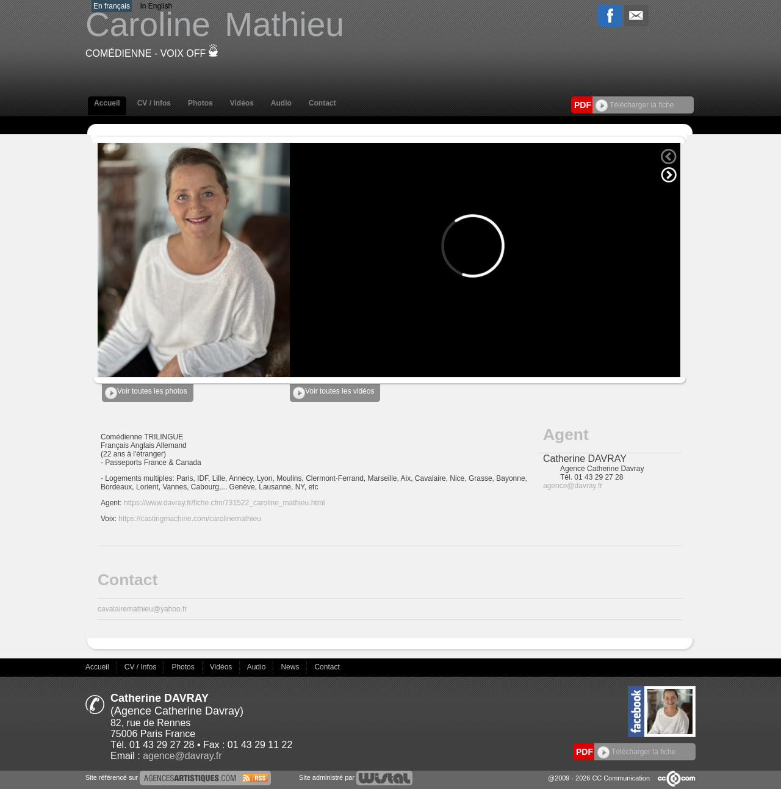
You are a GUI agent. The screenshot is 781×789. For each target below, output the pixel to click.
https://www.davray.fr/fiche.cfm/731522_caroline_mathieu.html (224, 503)
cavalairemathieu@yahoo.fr (142, 609)
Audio (281, 103)
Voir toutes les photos (146, 393)
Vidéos (242, 103)
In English (156, 6)
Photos (200, 103)
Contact (322, 103)
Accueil (107, 103)
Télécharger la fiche (635, 105)
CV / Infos (154, 103)
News (291, 667)
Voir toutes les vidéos (333, 393)
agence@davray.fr (572, 485)
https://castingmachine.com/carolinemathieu (189, 518)
